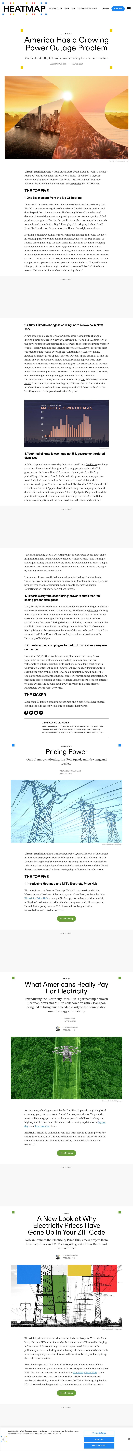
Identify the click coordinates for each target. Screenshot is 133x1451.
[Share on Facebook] (26, 713)
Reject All (99, 1439)
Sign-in (106, 9)
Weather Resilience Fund (54, 656)
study (35, 336)
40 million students (47, 702)
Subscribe (118, 9)
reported (93, 611)
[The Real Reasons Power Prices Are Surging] (66, 811)
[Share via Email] (36, 713)
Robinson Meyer (70, 1028)
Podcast (66, 1213)
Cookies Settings (99, 1433)
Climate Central (104, 448)
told (83, 379)
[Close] (129, 1439)
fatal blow (91, 464)
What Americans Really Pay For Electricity (66, 988)
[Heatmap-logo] (24, 8)
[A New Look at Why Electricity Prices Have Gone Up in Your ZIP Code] (66, 1295)
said (85, 559)
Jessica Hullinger (58, 64)
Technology (66, 34)
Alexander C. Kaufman (70, 771)
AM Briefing (66, 746)
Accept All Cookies (99, 1446)
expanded (75, 184)
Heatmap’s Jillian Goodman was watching (47, 235)
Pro (73, 9)
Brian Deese (70, 1019)
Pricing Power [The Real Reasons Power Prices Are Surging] (66, 751)
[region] (66, 1439)
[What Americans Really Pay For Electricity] (66, 1067)
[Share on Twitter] (31, 713)
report (27, 383)
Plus (67, 9)
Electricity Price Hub (87, 9)
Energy (66, 979)
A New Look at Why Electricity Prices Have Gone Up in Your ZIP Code (66, 1225)
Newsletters (55, 9)
